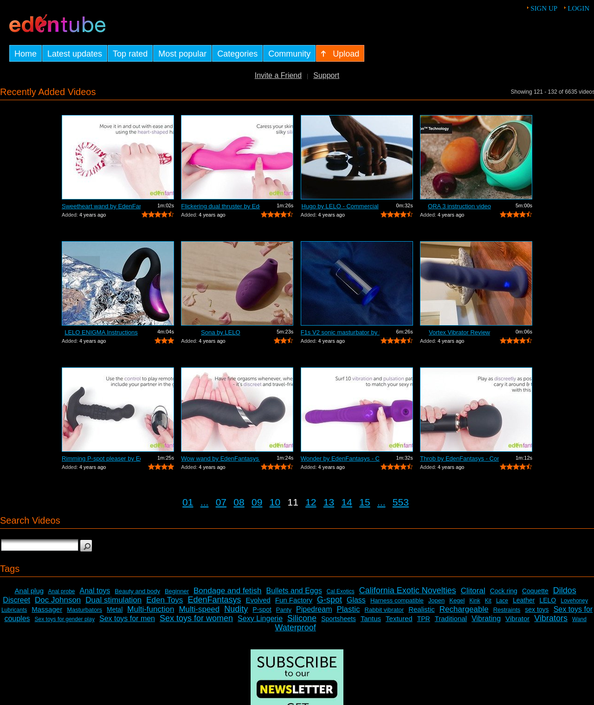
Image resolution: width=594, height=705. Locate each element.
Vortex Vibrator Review (459, 332)
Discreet (16, 600)
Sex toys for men (127, 618)
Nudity (236, 609)
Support (326, 75)
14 (347, 502)
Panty (283, 609)
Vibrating (486, 618)
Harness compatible (397, 600)
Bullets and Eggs (294, 591)
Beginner (177, 591)
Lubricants (14, 610)
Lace (502, 600)
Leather (524, 600)
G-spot (329, 599)
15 (364, 502)
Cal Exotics (341, 591)
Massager (47, 609)
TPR (423, 618)
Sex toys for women (196, 618)
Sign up (543, 8)
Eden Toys (164, 600)
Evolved (257, 600)
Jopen (436, 600)
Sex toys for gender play (65, 619)
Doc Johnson (58, 600)
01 (187, 502)
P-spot (261, 609)
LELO (547, 600)
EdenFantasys (214, 599)
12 (310, 502)
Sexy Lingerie (260, 618)
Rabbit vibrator (384, 609)
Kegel (457, 600)
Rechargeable (464, 609)
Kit (488, 600)
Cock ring (503, 591)
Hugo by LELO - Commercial (340, 206)
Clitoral (473, 590)
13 (328, 502)
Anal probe (61, 591)
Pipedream (314, 609)
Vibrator (517, 618)
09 (257, 502)
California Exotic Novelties (407, 590)
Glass (356, 600)
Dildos (564, 590)
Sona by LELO (220, 332)
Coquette (535, 591)
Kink (474, 600)
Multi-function (150, 609)
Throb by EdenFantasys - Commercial (459, 458)
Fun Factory (293, 600)
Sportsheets (338, 618)
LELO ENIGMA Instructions (101, 332)
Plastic (348, 609)
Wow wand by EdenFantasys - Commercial (220, 458)
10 (275, 502)
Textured (399, 618)
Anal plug (29, 591)
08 (238, 502)
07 (221, 502)
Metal (115, 609)
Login (578, 8)
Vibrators (551, 618)
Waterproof (295, 627)
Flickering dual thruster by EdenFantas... (220, 206)
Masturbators (84, 609)
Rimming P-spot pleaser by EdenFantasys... (101, 458)
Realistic (421, 609)
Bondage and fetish (228, 590)
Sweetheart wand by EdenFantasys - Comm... (101, 206)
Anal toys (95, 591)
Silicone (301, 618)
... (204, 502)
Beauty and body (137, 591)
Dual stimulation (113, 600)
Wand (579, 619)
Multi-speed (199, 609)
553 (401, 502)
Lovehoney (574, 600)
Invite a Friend (278, 75)
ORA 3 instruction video (459, 206)
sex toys (537, 609)
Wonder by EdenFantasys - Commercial (340, 458)
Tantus (371, 618)
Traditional (451, 618)
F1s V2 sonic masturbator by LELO (340, 332)
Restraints (507, 609)
